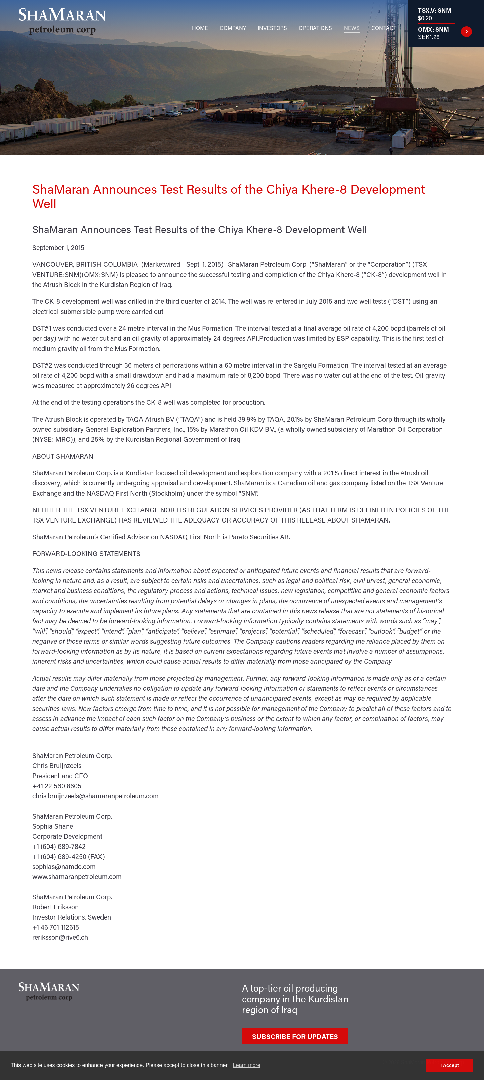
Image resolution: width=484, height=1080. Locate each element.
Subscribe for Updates (295, 1036)
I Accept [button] (449, 1065)
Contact (383, 27)
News (352, 27)
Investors (272, 27)
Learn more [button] (246, 1065)
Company (233, 27)
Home (200, 27)
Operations (315, 27)
